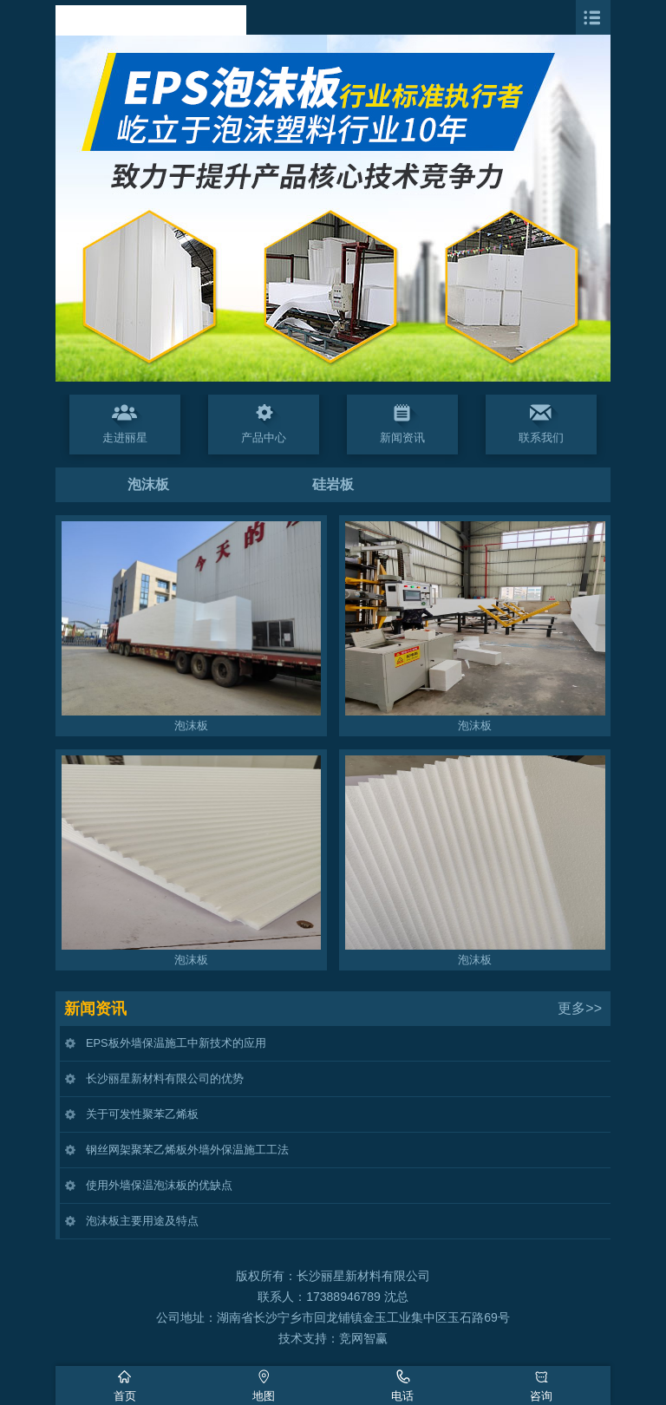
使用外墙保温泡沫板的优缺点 (159, 1185)
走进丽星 (124, 437)
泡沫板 (148, 484)
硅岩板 (333, 484)
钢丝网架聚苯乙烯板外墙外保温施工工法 (187, 1149)
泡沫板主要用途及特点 (142, 1220)
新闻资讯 (402, 437)
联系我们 (541, 437)
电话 (402, 1395)
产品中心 (263, 437)
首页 (125, 1395)
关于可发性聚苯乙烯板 (142, 1114)
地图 (263, 1395)
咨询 (541, 1395)
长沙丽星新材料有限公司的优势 (165, 1078)
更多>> (580, 1008)
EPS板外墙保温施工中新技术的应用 (176, 1042)
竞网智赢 (363, 1338)
